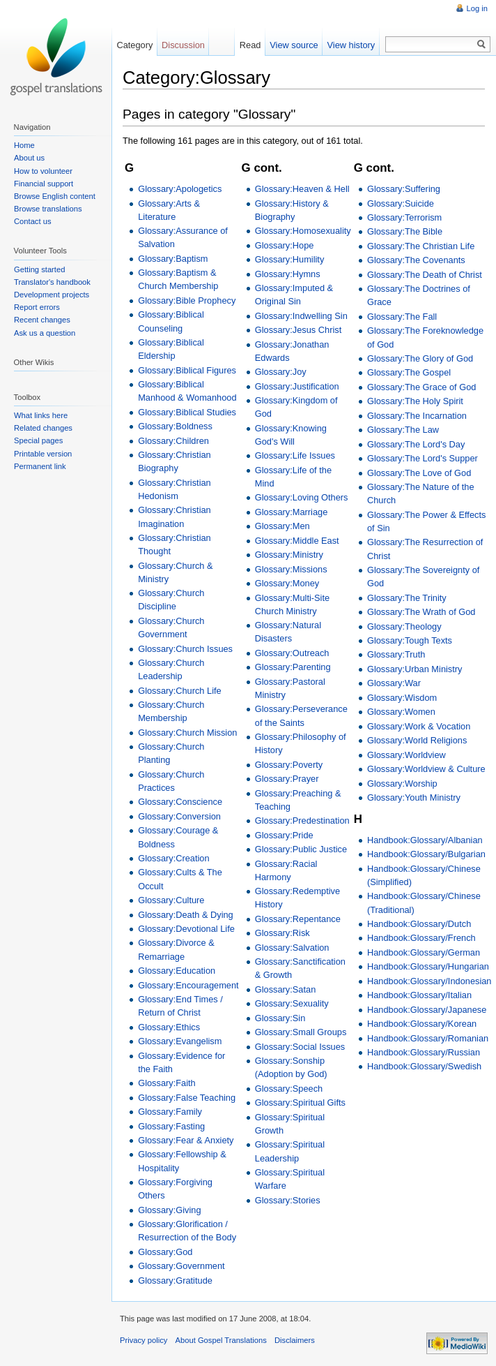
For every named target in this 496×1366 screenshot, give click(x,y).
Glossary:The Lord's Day (416, 444)
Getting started (39, 269)
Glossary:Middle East (297, 540)
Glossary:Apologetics (180, 189)
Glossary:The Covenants (416, 260)
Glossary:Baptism (173, 258)
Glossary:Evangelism (180, 1041)
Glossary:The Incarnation (417, 415)
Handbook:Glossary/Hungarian (428, 966)
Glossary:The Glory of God (420, 358)
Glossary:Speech (289, 1088)
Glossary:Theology (404, 626)
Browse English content (54, 196)
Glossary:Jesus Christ (298, 330)
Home (24, 145)
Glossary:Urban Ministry (415, 669)
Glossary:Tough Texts (409, 640)
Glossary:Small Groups (301, 1032)
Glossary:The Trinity (407, 598)
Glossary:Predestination (302, 820)
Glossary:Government (181, 1266)
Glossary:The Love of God (419, 473)
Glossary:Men (282, 526)
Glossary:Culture (171, 900)
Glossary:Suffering (403, 189)
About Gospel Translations (221, 1340)
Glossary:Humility (290, 259)
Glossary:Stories (287, 1200)
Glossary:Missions (291, 569)
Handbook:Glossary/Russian (423, 1052)
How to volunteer (43, 171)
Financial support (43, 183)
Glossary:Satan (285, 989)
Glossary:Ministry (289, 554)
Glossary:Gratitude (175, 1280)
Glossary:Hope (284, 245)
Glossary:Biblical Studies (187, 412)
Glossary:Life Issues (295, 455)
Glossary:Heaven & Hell (302, 189)
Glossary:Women (401, 711)
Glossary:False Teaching (186, 1097)
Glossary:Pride (284, 835)
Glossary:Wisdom (402, 697)
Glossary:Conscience (180, 801)
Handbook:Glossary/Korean (421, 1023)
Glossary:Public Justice (301, 849)
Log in (477, 8)
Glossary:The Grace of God (421, 387)
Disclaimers (294, 1340)
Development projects (51, 294)
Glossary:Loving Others (301, 497)
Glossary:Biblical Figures (187, 370)
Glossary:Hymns (287, 274)
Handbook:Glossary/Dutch (419, 924)
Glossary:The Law (403, 429)
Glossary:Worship (402, 783)
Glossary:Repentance (298, 919)
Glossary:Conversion (179, 816)
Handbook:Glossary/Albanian (425, 840)
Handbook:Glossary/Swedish (424, 1066)
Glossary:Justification (297, 386)
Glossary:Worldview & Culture (426, 769)
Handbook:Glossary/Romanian (427, 1038)
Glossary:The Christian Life (420, 246)
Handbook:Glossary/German (423, 952)
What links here (41, 415)
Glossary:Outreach (292, 653)
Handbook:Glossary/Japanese (426, 1009)
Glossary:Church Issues (185, 649)
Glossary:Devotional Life (186, 928)
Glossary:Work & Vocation (418, 726)
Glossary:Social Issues (300, 1046)
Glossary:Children (173, 441)
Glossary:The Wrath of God (421, 612)
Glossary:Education (176, 970)
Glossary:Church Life (179, 690)
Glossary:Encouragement (188, 985)
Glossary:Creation (173, 858)
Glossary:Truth (396, 654)
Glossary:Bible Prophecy (186, 300)
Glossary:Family (170, 1111)
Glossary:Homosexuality (303, 230)
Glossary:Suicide (400, 203)
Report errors (37, 307)
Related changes (43, 428)
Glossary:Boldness (175, 426)
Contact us (32, 221)
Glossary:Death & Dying (185, 915)
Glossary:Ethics (169, 1027)
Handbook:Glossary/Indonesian (429, 981)
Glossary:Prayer (287, 778)
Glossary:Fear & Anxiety (185, 1140)
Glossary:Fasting (171, 1126)
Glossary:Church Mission (187, 732)
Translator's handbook (52, 282)
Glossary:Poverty (289, 764)
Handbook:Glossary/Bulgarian (426, 854)
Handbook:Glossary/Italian (419, 995)
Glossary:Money (287, 583)
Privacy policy (143, 1340)
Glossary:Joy (281, 371)
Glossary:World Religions (417, 740)
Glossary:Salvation (292, 947)
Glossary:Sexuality (292, 1003)
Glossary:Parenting (293, 667)
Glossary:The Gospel (409, 372)
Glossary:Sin (280, 1018)
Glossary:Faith (167, 1083)
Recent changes (42, 319)
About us (29, 158)
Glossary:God (165, 1252)
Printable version (43, 454)
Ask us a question (44, 333)
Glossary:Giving (169, 1210)
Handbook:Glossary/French (421, 938)
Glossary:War (394, 683)
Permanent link (40, 466)
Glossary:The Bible (404, 231)
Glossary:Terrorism (404, 217)
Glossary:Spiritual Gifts (300, 1102)
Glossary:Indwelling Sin (301, 316)
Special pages (38, 440)
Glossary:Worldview (406, 755)
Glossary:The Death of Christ (424, 274)
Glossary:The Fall (402, 316)
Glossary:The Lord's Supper (422, 458)
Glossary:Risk (282, 933)
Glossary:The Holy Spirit (415, 401)
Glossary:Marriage (291, 512)
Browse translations (48, 209)
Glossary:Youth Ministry (413, 797)
